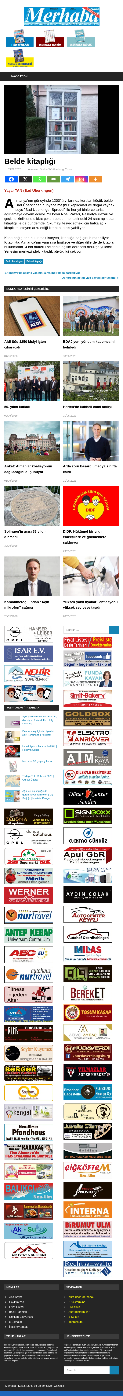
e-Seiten (73, 1322)
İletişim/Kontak (18, 1332)
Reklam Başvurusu (21, 1322)
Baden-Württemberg (52, 169)
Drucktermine (76, 1307)
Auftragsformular (78, 1317)
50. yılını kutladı (18, 407)
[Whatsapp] (39, 179)
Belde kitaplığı (34, 261)
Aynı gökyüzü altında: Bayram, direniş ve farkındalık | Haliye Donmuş (39, 726)
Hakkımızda (16, 1307)
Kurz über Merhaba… (82, 1302)
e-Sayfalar (15, 1327)
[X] (25, 179)
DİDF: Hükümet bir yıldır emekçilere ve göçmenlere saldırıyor (86, 537)
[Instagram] (81, 179)
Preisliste (74, 1312)
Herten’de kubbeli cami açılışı (89, 407)
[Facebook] (11, 179)
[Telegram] (67, 179)
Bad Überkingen (14, 261)
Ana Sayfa (15, 1302)
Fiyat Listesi (16, 1312)
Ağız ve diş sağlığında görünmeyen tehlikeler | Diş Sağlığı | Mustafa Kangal (37, 800)
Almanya (33, 169)
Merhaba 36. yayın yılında (37, 766)
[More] (95, 179)
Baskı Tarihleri (18, 1317)
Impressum (75, 1327)
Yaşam (69, 169)
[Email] (53, 179)
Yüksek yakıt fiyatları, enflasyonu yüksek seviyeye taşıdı (88, 607)
